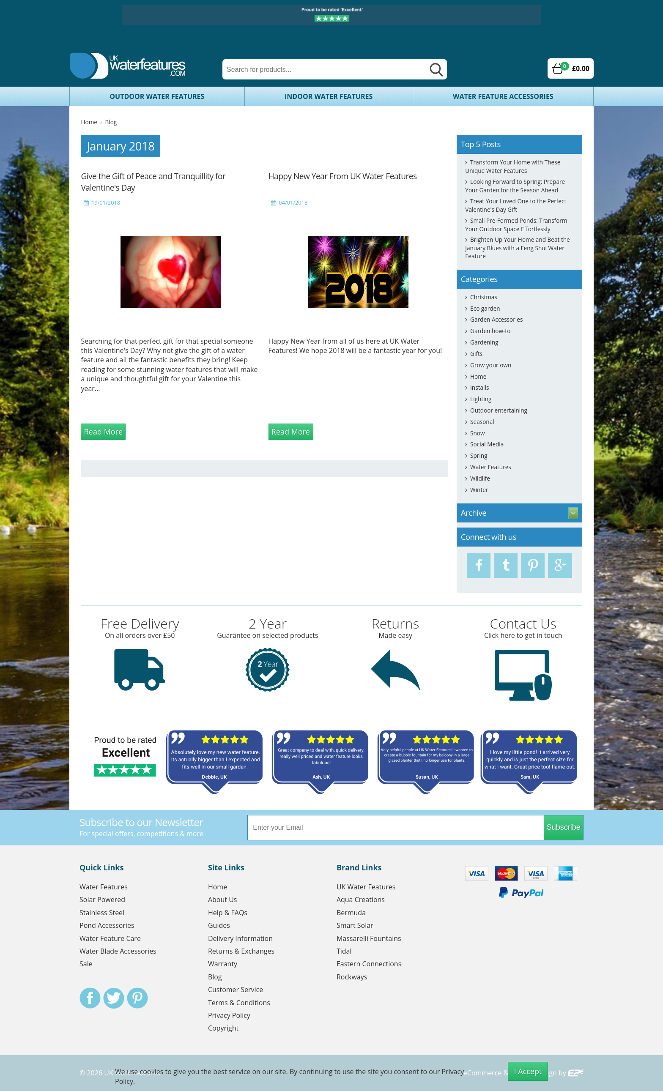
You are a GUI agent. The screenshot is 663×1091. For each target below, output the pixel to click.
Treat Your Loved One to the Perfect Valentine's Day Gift (515, 205)
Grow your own (490, 365)
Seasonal (482, 422)
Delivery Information (240, 938)
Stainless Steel (101, 912)
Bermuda (351, 912)
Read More (103, 432)
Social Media (487, 444)
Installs (479, 387)
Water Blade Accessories (117, 951)
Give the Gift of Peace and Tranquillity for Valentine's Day (153, 181)
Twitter (113, 998)
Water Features (490, 467)
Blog (111, 122)
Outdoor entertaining (498, 410)
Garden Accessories (496, 319)
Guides (219, 925)
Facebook (90, 998)
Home (89, 122)
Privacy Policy (229, 1015)
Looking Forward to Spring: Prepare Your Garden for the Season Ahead (515, 186)
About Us (222, 899)
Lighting (480, 399)
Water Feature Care (110, 938)
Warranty (222, 963)
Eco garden (485, 308)
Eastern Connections (369, 963)
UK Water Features (366, 886)
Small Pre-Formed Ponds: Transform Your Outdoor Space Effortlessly (516, 224)
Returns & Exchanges (241, 951)
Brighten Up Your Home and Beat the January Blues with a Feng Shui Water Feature (517, 247)
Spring (478, 455)
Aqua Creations (361, 899)
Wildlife (480, 478)
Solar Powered (102, 899)
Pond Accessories (106, 925)
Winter (479, 490)
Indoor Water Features (329, 96)
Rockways (352, 977)
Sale (86, 963)
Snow (477, 433)
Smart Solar (355, 925)
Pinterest (137, 998)
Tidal (344, 951)
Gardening (484, 342)
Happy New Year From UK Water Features (342, 176)
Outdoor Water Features (157, 96)
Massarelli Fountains (369, 938)
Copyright (223, 1028)
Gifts (476, 354)
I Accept (528, 1071)
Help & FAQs (227, 912)
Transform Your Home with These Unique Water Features (512, 166)
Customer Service (235, 989)
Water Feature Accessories (503, 96)
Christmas (483, 297)
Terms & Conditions (239, 1002)
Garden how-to (490, 331)
